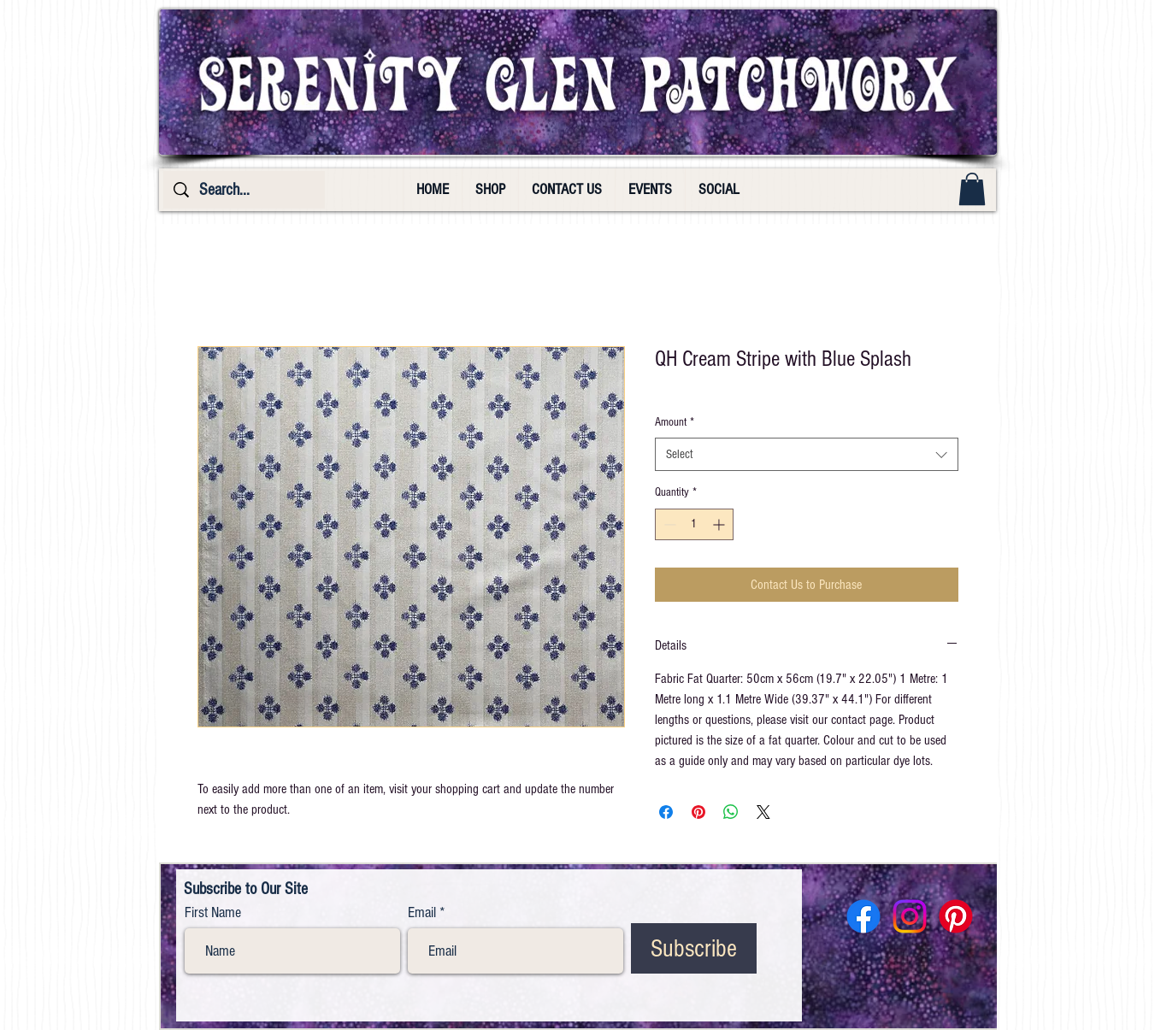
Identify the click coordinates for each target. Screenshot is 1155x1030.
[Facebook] (863, 916)
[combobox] (806, 454)
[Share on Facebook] (666, 812)
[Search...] (244, 190)
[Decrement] (668, 524)
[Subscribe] (694, 948)
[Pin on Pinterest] (698, 812)
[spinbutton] (694, 524)
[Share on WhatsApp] (731, 812)
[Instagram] (909, 916)
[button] (972, 189)
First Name (213, 913)
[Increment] (720, 524)
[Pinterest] (956, 916)
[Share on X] (763, 812)
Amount (674, 422)
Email (422, 913)
